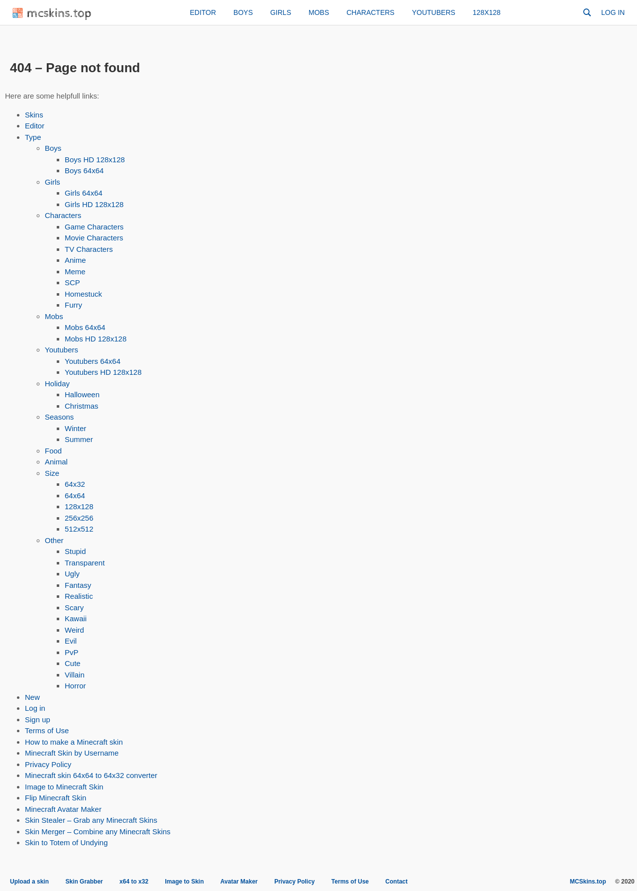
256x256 (79, 518)
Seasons (59, 417)
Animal (56, 461)
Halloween (82, 394)
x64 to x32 (133, 881)
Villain (75, 674)
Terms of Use (47, 730)
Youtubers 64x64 (92, 361)
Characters (370, 12)
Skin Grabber (84, 881)
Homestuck (83, 294)
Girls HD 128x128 (94, 204)
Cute (73, 663)
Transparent (85, 562)
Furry (73, 305)
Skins (34, 115)
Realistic (79, 596)
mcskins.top (52, 13)
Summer (79, 439)
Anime (75, 260)
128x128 (487, 12)
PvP (72, 652)
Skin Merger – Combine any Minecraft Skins (98, 831)
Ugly (72, 573)
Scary (74, 607)
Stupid (75, 551)
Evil (71, 641)
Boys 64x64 (84, 170)
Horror (75, 685)
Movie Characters (94, 237)
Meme (75, 271)
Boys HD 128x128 (95, 159)
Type (33, 137)
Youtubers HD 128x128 (103, 372)
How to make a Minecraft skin (74, 742)
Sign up (37, 719)
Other (54, 540)
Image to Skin (184, 881)
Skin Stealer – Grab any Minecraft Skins (91, 820)
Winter (75, 428)
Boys (243, 12)
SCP (72, 282)
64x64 (75, 495)
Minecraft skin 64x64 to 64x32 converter (91, 775)
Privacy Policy (48, 764)
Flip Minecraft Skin (55, 797)
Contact (396, 881)
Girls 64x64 (84, 193)
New (32, 697)
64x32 (75, 484)
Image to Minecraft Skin (64, 786)
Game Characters (94, 227)
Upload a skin (29, 881)
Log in (613, 12)
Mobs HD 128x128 (95, 338)
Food (53, 450)
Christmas (82, 406)
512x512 (79, 529)
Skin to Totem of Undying (66, 842)
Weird (74, 630)
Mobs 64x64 (85, 327)
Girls (280, 12)
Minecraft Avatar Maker (63, 809)
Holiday (57, 383)
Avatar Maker (239, 881)
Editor (203, 12)
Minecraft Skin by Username (71, 753)
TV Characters (89, 249)
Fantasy (78, 585)
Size (52, 473)
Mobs (319, 12)
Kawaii (76, 618)
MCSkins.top (588, 881)
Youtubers (433, 12)
